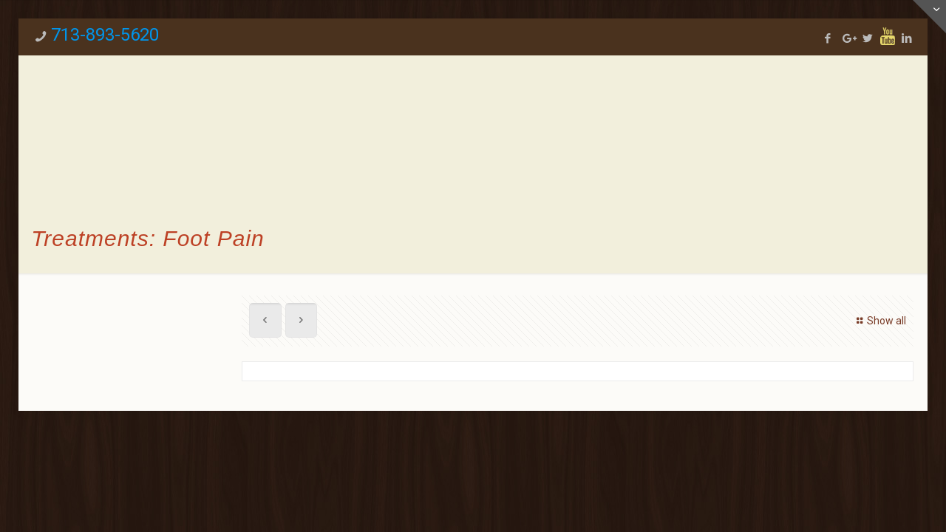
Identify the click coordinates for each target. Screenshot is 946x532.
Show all (879, 321)
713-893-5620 (105, 34)
